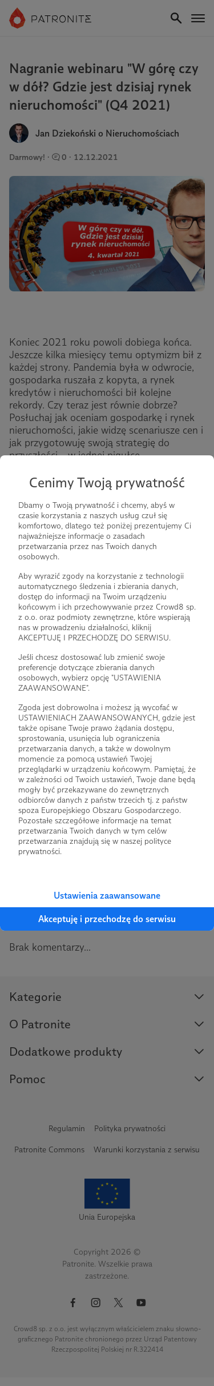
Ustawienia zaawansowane (107, 896)
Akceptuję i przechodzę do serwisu (107, 919)
